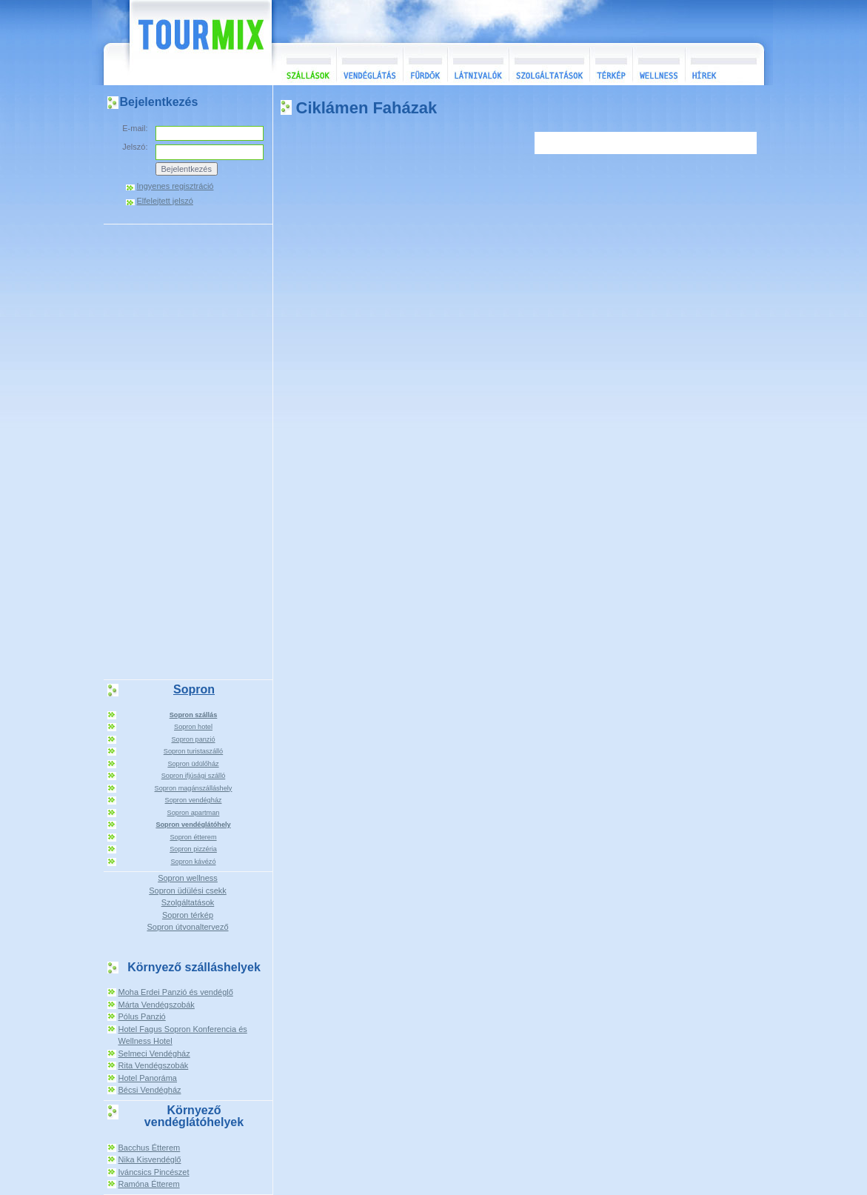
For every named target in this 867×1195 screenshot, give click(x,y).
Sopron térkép (187, 915)
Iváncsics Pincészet (154, 1172)
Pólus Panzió (142, 1016)
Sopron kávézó (192, 861)
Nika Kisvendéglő (149, 1159)
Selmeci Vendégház (154, 1053)
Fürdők (425, 64)
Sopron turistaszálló (193, 751)
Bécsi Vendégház (149, 1089)
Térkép (610, 64)
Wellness (658, 64)
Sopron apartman (193, 812)
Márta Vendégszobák (156, 1004)
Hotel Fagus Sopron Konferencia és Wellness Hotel (182, 1035)
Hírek (722, 64)
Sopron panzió (193, 739)
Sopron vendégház (193, 800)
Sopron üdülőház (192, 764)
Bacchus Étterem (149, 1147)
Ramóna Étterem (149, 1183)
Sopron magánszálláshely (193, 788)
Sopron (194, 689)
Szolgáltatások (549, 64)
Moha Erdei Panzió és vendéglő (175, 992)
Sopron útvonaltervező (187, 926)
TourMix (184, 42)
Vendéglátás (369, 64)
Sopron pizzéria (193, 849)
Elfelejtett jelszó (165, 201)
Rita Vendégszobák (153, 1065)
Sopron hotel (193, 726)
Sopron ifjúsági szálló (193, 775)
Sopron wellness (188, 877)
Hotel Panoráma (148, 1077)
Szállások (304, 64)
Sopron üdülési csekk (188, 890)
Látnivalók (478, 64)
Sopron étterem (193, 837)
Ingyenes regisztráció (175, 186)
